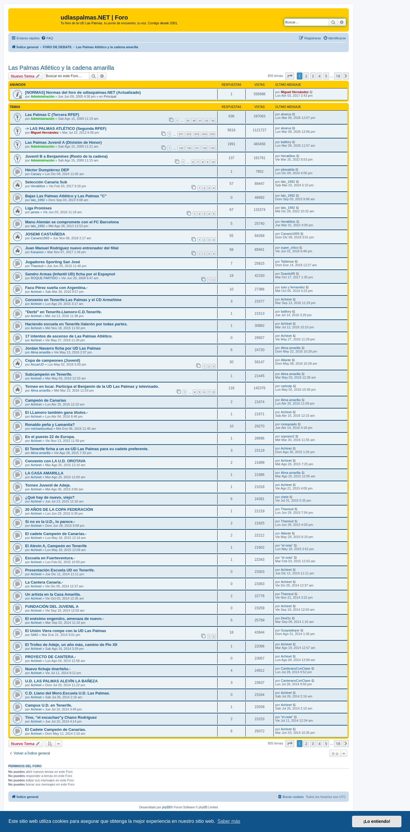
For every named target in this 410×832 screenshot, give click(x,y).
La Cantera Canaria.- (44, 582)
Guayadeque (290, 630)
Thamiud (37, 266)
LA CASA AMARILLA (44, 473)
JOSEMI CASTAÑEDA (45, 234)
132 (204, 148)
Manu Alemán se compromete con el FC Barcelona (72, 222)
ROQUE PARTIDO (44, 278)
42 (206, 120)
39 (187, 120)
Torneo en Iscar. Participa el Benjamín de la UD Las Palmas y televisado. (92, 386)
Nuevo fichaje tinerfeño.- (48, 669)
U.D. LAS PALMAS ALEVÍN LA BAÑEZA (61, 681)
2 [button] (306, 76)
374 (204, 134)
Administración (42, 96)
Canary (36, 174)
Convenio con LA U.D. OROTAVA (55, 461)
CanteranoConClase (295, 668)
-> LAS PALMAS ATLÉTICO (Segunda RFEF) (65, 128)
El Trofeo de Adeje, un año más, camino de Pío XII (71, 644)
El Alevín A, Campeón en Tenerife (56, 546)
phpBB (166, 807)
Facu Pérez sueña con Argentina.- (56, 287)
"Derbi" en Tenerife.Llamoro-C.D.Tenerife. (63, 312)
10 (213, 162)
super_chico (289, 247)
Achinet (36, 291)
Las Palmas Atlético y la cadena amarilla (61, 67)
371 (181, 134)
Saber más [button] (229, 821)
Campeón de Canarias (45, 400)
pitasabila (287, 169)
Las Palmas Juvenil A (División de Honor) (63, 142)
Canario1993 (40, 238)
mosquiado (289, 424)
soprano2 (287, 436)
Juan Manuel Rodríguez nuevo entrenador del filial (72, 248)
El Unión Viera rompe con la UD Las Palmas (65, 631)
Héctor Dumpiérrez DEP (47, 170)
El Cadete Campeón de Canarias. (55, 729)
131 (197, 148)
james (35, 212)
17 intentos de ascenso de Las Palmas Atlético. (69, 336)
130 (189, 148)
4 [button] (319, 76)
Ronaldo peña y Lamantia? (50, 424)
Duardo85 (288, 273)
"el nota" (287, 545)
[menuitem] (47, 38)
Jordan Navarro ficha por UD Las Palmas (63, 348)
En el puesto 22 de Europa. (50, 436)
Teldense (287, 261)
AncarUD (37, 364)
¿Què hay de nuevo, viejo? (49, 497)
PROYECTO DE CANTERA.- (50, 657)
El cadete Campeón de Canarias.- (56, 533)
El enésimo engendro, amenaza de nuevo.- (64, 618)
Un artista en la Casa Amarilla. (53, 594)
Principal (110, 96)
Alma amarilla (41, 352)
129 (181, 148)
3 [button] (313, 76)
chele (285, 497)
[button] (289, 76)
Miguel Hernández (295, 92)
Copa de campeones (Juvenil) (52, 360)
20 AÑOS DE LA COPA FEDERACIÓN (59, 509)
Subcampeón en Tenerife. (48, 374)
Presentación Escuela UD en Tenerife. (60, 570)
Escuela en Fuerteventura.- (50, 558)
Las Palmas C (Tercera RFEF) (52, 114)
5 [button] (326, 76)
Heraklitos (288, 156)
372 (189, 134)
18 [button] (338, 76)
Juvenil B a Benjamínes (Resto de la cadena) (66, 156)
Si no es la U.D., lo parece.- (50, 521)
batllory (286, 142)
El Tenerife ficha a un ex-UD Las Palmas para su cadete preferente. (87, 449)
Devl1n (286, 618)
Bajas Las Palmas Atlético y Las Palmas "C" (66, 196)
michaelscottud (41, 428)
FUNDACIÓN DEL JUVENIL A (52, 606)
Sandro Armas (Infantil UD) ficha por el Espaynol (70, 274)
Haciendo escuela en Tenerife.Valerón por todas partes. (76, 324)
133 (212, 148)
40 (194, 120)
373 (197, 134)
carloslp (286, 386)
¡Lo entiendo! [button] (376, 821)
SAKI (34, 634)
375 (212, 134)
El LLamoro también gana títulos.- (56, 412)
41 (200, 120)
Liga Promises (38, 208)
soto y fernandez (293, 287)
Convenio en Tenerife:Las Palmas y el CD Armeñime (73, 300)
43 (213, 120)
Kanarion (37, 252)
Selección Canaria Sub (46, 182)
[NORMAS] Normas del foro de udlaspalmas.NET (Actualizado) (83, 92)
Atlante (286, 360)
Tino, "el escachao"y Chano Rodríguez (61, 717)
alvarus (286, 114)
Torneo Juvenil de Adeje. (48, 485)
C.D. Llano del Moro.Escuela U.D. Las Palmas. (67, 693)
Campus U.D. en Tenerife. (48, 705)
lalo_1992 (288, 181)
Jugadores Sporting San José (52, 262)
